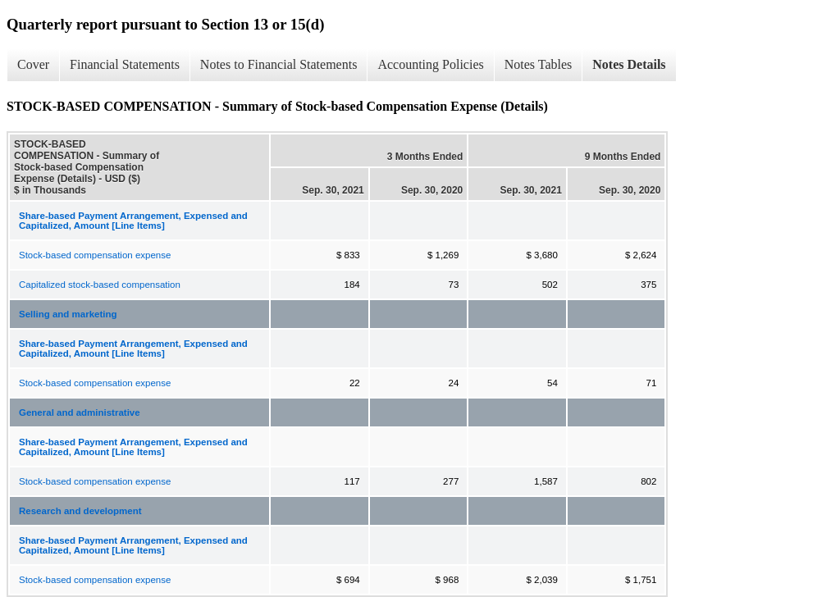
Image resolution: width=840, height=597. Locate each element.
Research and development (80, 511)
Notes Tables (538, 64)
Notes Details (628, 64)
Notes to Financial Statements (279, 64)
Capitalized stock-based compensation (99, 284)
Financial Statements (125, 64)
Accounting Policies (430, 64)
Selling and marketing (68, 314)
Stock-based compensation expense (95, 255)
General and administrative (79, 412)
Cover (33, 64)
